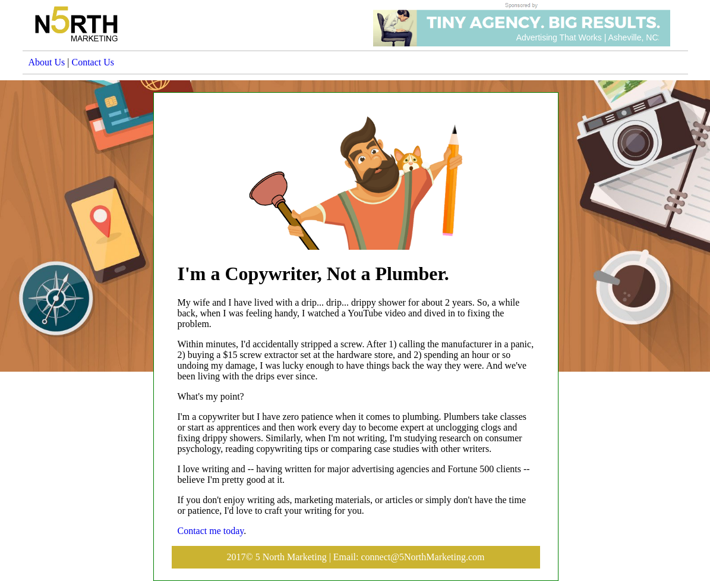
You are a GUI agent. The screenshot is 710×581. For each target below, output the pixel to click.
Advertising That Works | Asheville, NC (587, 37)
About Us (47, 62)
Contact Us (92, 62)
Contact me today (211, 531)
